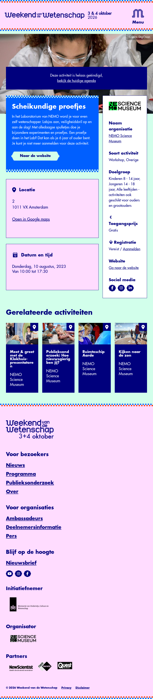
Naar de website (35, 156)
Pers (11, 536)
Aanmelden (131, 249)
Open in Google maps (31, 219)
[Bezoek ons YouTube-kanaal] (9, 574)
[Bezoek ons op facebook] (112, 288)
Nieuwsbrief (21, 563)
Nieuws (15, 465)
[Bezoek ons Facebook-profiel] (27, 574)
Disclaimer (83, 687)
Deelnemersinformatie (33, 527)
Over (12, 491)
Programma (21, 474)
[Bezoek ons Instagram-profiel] (18, 574)
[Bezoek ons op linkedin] (130, 288)
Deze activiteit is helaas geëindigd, (76, 79)
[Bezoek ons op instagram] (121, 288)
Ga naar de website (124, 268)
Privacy (66, 687)
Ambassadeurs (24, 518)
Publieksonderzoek (30, 482)
